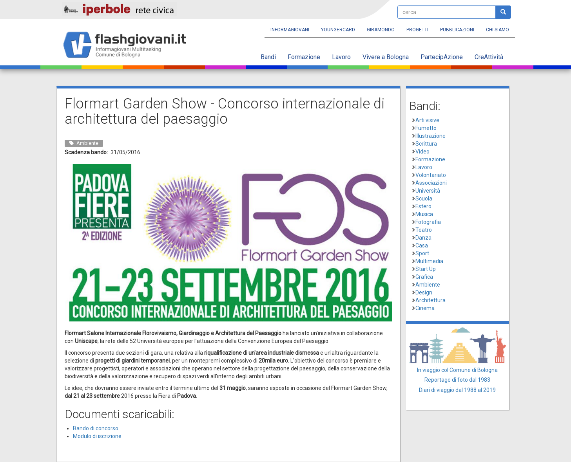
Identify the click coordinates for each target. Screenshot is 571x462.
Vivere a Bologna (386, 57)
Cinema (425, 308)
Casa (421, 245)
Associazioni (431, 183)
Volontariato (430, 175)
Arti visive (427, 120)
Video (422, 151)
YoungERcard (338, 29)
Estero (423, 206)
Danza (423, 238)
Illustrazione (430, 136)
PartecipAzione (442, 57)
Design (423, 292)
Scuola (423, 198)
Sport (422, 253)
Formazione (304, 57)
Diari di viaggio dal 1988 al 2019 (457, 390)
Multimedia (429, 261)
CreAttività (489, 57)
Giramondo (381, 29)
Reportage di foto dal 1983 (457, 380)
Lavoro (341, 57)
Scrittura (426, 144)
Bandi (268, 57)
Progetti (417, 29)
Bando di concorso (95, 428)
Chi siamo (497, 29)
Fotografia (428, 222)
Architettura (430, 300)
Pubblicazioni (457, 29)
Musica (424, 214)
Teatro (423, 230)
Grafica (424, 277)
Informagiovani (289, 29)
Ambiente (427, 285)
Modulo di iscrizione (97, 436)
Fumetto (426, 128)
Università (427, 191)
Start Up (425, 269)
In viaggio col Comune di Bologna (457, 370)
